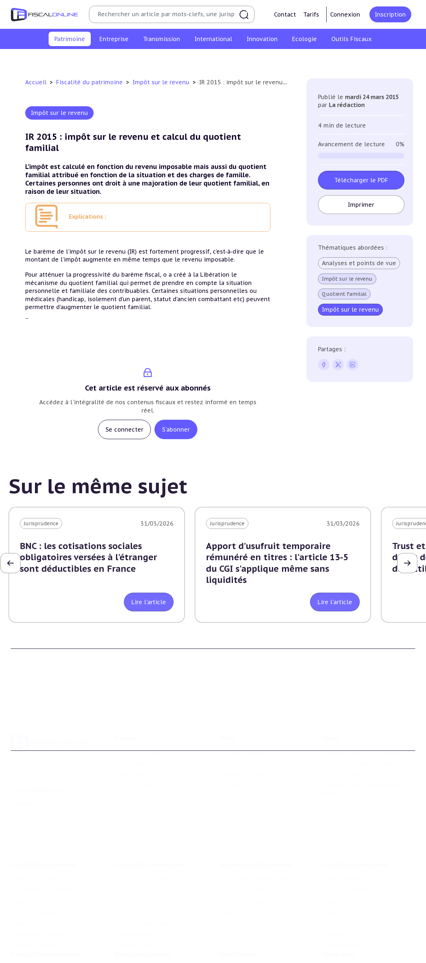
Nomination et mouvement (357, 933)
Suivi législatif (237, 955)
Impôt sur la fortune (166, 59)
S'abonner (176, 429)
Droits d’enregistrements (146, 877)
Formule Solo (236, 730)
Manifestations (342, 955)
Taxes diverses (133, 888)
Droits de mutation (225, 59)
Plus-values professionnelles (255, 833)
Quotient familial (344, 294)
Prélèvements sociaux (335, 59)
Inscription (390, 14)
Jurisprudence (41, 523)
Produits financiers (395, 59)
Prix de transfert (343, 899)
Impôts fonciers (279, 59)
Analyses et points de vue (359, 263)
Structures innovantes (39, 944)
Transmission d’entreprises (256, 818)
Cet (119, 866)
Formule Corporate (243, 742)
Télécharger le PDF (361, 180)
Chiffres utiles (237, 933)
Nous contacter (134, 752)
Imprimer (361, 204)
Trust (330, 877)
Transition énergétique (143, 955)
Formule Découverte (245, 720)
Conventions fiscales (348, 833)
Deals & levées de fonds (353, 944)
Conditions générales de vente (360, 730)
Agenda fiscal (235, 944)
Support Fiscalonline (141, 730)
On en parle (339, 918)
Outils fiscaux (238, 918)
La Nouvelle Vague (59, 770)
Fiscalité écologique (143, 918)
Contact (285, 14)
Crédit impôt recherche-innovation (54, 933)
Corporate (127, 910)
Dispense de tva (238, 866)
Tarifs (311, 14)
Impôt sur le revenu (33, 59)
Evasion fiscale (341, 866)
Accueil (35, 82)
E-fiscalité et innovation (45, 918)
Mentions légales (344, 742)
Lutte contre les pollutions (149, 933)
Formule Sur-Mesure (245, 752)
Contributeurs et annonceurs (152, 742)
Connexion (345, 14)
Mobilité (333, 888)
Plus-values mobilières (248, 844)
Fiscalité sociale (134, 899)
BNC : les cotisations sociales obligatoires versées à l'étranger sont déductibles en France (88, 557)
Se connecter (124, 429)
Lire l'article (148, 602)
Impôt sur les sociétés (143, 833)
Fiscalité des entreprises (149, 818)
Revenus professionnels (145, 844)
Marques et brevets (35, 955)
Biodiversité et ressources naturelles (161, 944)
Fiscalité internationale (356, 818)
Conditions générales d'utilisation (365, 720)
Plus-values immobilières (99, 59)
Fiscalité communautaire (354, 855)
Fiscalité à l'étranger (348, 844)
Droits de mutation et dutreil (256, 855)
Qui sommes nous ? (140, 720)
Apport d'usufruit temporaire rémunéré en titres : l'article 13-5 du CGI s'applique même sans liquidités (277, 562)
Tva (119, 855)
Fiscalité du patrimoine (90, 82)
